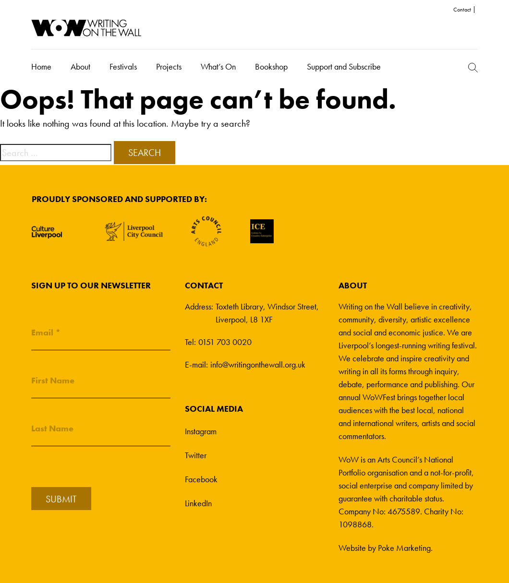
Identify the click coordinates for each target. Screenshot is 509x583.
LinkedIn (198, 503)
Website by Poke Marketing (385, 547)
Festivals (123, 66)
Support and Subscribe (344, 66)
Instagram (201, 431)
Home (41, 66)
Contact (462, 9)
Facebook (201, 479)
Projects (169, 66)
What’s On (218, 66)
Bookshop (271, 66)
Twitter (195, 455)
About (80, 66)
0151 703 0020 (225, 341)
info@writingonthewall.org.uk (257, 364)
